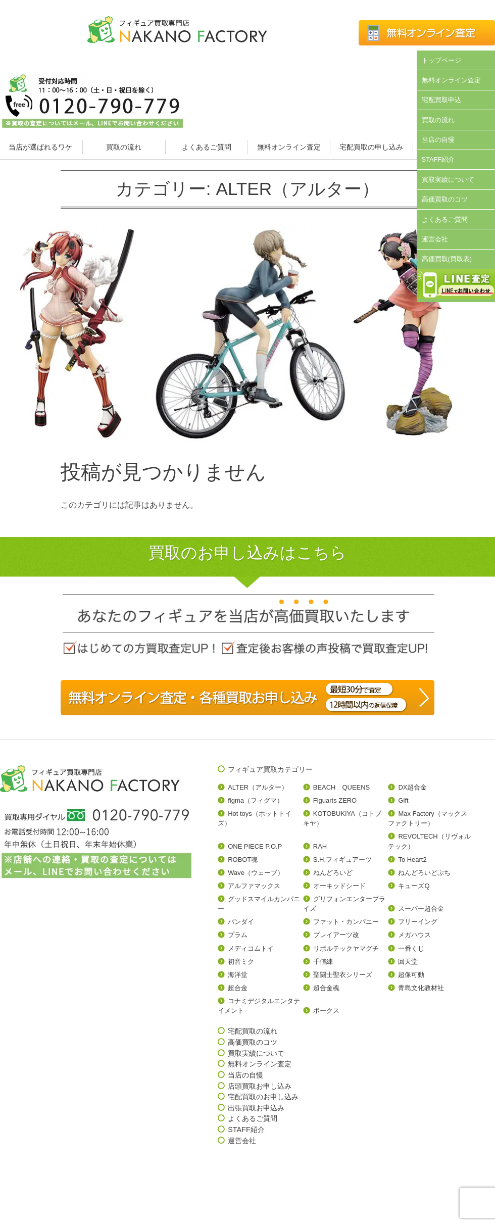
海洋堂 (237, 974)
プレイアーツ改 (336, 935)
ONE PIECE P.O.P (255, 846)
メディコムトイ (251, 948)
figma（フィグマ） (255, 800)
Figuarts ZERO (335, 800)
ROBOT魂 (243, 859)
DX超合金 (412, 787)
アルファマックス (254, 886)
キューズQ (413, 886)
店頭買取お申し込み (259, 1086)
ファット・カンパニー (346, 921)
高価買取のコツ (445, 199)
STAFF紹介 (438, 159)
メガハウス (414, 935)
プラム (237, 935)
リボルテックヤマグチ (346, 948)
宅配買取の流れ (252, 1031)
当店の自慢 (438, 139)
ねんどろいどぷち (424, 872)
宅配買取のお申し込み (263, 1097)
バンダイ (241, 921)
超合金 (237, 988)
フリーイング (417, 921)
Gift (403, 800)
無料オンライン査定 (289, 147)
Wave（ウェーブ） (256, 872)
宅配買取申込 (441, 100)
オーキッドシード (339, 886)
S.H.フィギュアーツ (342, 859)
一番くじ (411, 948)
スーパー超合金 (421, 908)
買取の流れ (123, 147)
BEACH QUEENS (341, 787)
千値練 (323, 961)
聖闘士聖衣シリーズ (342, 974)
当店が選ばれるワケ (41, 147)
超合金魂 (326, 988)
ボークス (326, 1010)
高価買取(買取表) (447, 259)
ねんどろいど (333, 872)
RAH (320, 846)
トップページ (441, 60)
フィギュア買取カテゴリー (270, 769)
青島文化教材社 (421, 988)
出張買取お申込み (256, 1108)
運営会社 (435, 239)
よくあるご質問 (206, 147)
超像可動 (411, 974)
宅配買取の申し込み (371, 147)
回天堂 (408, 961)
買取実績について (448, 179)
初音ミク (241, 961)
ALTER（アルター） (258, 787)
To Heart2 (412, 859)
